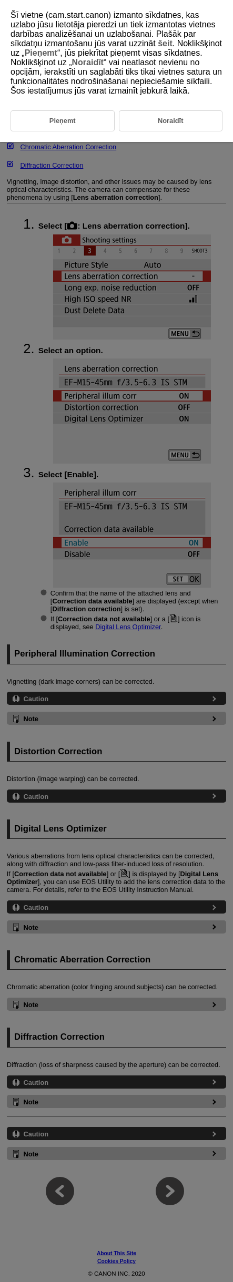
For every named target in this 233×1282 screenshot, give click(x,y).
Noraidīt (87, 62)
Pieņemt (41, 52)
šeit (165, 43)
